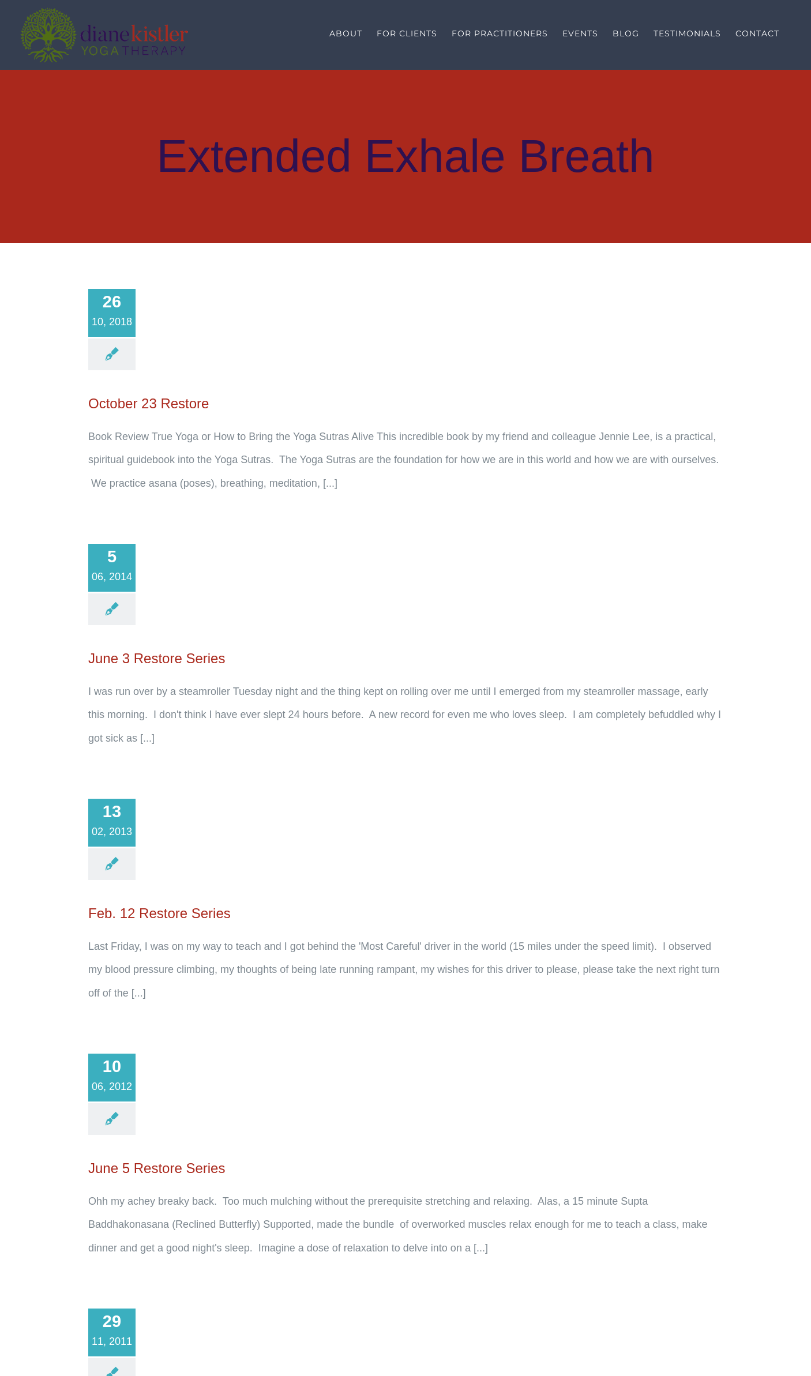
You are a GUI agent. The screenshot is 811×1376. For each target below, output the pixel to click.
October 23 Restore (148, 403)
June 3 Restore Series (156, 658)
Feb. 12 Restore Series (159, 913)
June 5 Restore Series (156, 1168)
